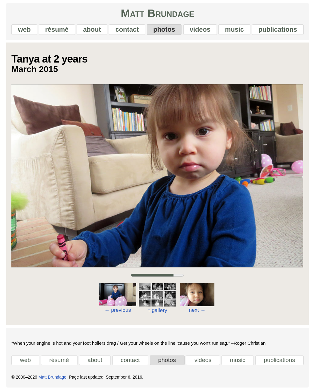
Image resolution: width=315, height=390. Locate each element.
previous (118, 310)
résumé (57, 29)
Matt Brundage (157, 13)
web (24, 29)
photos (164, 29)
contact (127, 29)
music (234, 29)
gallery (157, 310)
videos (199, 29)
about (92, 29)
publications (277, 29)
